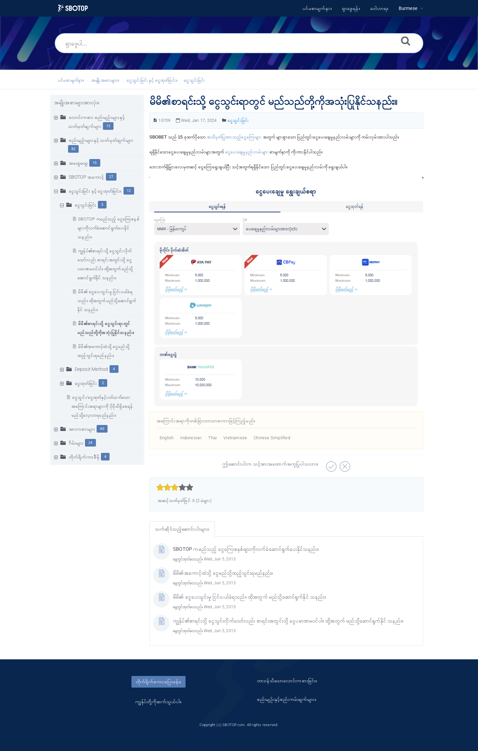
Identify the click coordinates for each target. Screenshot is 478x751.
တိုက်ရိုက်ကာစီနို (84, 456)
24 (90, 443)
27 (111, 177)
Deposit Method (91, 369)
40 (102, 429)
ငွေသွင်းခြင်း (194, 80)
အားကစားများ (82, 429)
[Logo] (73, 8)
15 (95, 163)
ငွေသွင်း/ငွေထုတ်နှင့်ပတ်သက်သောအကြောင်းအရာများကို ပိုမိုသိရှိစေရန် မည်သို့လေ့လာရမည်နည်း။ (102, 406)
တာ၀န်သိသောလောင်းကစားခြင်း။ (287, 680)
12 (129, 191)
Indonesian (190, 437)
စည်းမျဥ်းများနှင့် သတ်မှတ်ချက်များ (101, 140)
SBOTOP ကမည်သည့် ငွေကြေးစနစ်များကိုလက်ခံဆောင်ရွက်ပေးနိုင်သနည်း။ (108, 227)
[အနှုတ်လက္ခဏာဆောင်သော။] (344, 464)
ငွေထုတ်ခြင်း (86, 383)
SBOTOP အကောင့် (86, 177)
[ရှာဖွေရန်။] (405, 40)
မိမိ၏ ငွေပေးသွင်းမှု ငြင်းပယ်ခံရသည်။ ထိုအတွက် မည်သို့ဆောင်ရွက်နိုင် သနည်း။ (106, 300)
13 (108, 126)
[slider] (174, 487)
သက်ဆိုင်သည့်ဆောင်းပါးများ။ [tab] (182, 529)
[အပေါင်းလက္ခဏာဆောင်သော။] (330, 464)
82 (73, 149)
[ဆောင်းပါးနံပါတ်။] (155, 120)
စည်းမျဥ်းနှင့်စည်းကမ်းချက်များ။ (286, 699)
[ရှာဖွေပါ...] (239, 43)
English (167, 437)
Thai (212, 437)
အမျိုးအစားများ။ (105, 80)
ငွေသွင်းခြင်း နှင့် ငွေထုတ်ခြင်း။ (152, 80)
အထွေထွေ (78, 163)
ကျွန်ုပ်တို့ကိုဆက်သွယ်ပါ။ (158, 701)
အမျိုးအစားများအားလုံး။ (77, 103)
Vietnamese (235, 437)
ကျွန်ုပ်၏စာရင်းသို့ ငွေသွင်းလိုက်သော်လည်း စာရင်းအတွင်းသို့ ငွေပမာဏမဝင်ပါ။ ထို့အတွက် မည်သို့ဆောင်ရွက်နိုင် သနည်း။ (288, 621)
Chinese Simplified (272, 437)
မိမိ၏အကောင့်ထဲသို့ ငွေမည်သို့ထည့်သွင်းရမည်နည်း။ (223, 573)
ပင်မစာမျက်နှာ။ (71, 80)
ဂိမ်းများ (76, 443)
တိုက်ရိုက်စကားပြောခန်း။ (158, 681)
